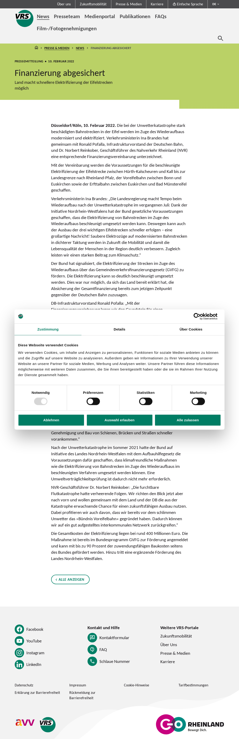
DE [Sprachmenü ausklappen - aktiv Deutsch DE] (214, 4)
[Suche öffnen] (220, 38)
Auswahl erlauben (119, 420)
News (80, 48)
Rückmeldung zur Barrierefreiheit (82, 695)
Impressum (77, 685)
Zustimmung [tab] (48, 329)
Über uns (64, 4)
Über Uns (168, 644)
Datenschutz (24, 685)
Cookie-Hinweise (136, 685)
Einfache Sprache (187, 4)
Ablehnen (51, 420)
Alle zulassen (188, 420)
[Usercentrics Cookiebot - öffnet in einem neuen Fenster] (200, 316)
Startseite (36, 48)
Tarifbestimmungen (193, 685)
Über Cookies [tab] (190, 329)
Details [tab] (119, 329)
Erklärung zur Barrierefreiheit (37, 692)
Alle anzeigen (71, 579)
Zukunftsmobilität (93, 4)
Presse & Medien (129, 4)
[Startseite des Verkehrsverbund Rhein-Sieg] (25, 18)
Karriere (157, 4)
